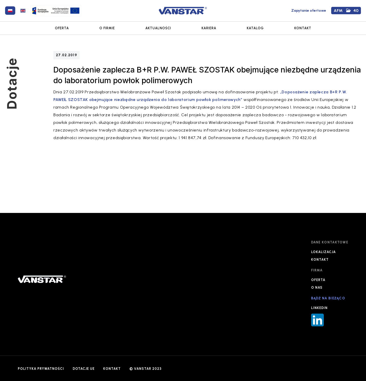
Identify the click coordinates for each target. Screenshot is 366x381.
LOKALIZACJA (323, 252)
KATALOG (255, 28)
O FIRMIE (107, 28)
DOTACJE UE (84, 369)
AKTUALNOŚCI (158, 28)
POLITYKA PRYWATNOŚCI (41, 369)
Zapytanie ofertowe (308, 10)
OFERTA (62, 28)
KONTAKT (302, 28)
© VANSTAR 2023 (145, 369)
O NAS (317, 287)
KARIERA (209, 28)
